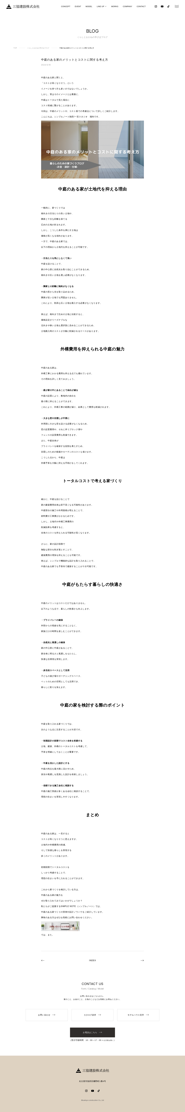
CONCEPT (65, 6)
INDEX (92, 960)
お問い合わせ (46, 1015)
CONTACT (141, 6)
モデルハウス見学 (138, 1015)
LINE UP (100, 6)
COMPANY (127, 6)
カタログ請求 (92, 1015)
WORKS (114, 6)
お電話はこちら (92, 1032)
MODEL (89, 6)
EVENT (78, 6)
